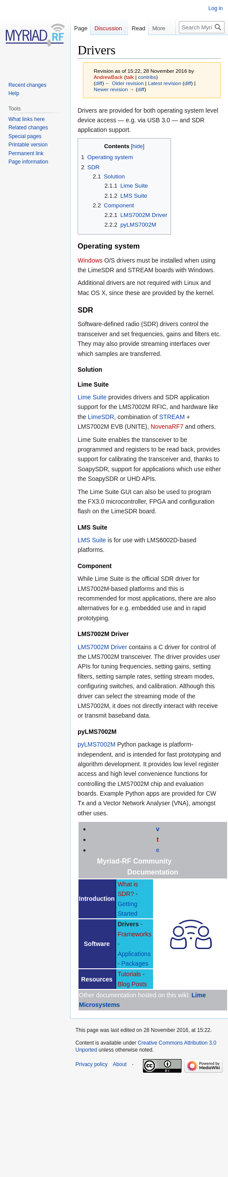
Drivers (128, 924)
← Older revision (124, 83)
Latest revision (164, 83)
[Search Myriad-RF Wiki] (201, 45)
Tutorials (129, 974)
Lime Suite (92, 397)
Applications (134, 953)
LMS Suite (92, 540)
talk (130, 77)
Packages (134, 963)
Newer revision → (114, 89)
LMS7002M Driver (102, 647)
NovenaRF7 (167, 426)
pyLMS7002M (96, 744)
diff (99, 83)
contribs (147, 77)
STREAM (172, 416)
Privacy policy (91, 1064)
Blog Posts (132, 984)
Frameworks (134, 934)
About (119, 1064)
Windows (90, 260)
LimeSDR (101, 416)
